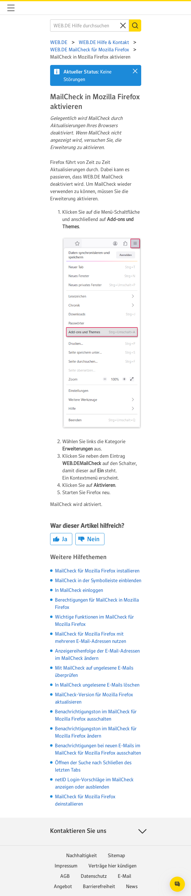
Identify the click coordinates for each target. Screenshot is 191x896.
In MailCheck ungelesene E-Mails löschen (97, 685)
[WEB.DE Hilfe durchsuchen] (89, 25)
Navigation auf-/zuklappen (11, 8)
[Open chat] (177, 884)
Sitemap (116, 855)
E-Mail (124, 876)
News (132, 886)
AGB (65, 876)
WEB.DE (25, 8)
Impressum (66, 866)
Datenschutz (94, 876)
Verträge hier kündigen (112, 866)
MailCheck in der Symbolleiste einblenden (98, 580)
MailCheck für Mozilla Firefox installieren (97, 571)
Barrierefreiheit (99, 886)
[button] (135, 71)
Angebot (63, 886)
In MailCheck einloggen (79, 590)
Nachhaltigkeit (81, 855)
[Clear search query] (123, 25)
